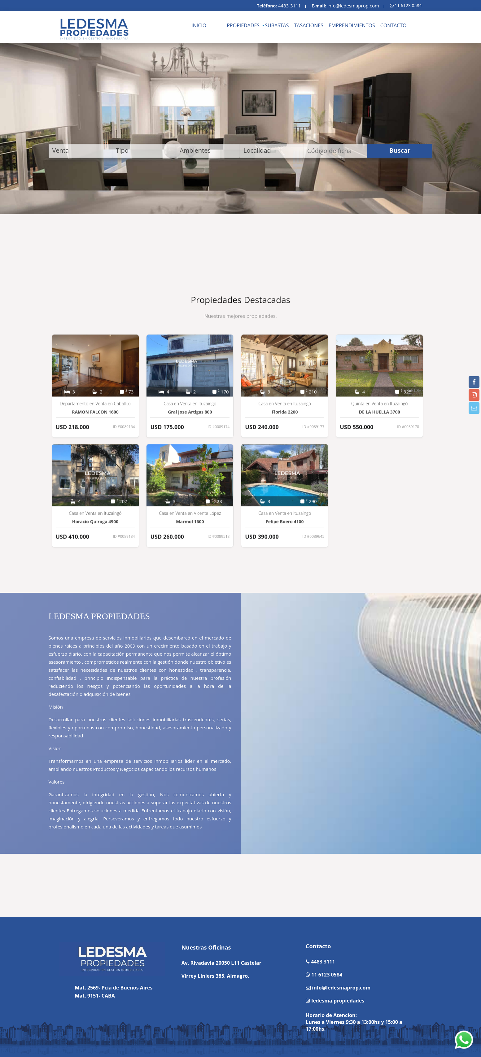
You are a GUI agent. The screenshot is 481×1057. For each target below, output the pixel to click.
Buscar (399, 150)
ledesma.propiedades (337, 1000)
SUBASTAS (277, 25)
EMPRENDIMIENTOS (352, 25)
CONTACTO (393, 25)
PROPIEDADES (243, 25)
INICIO (198, 25)
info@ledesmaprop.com (353, 5)
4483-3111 (289, 5)
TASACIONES (309, 25)
